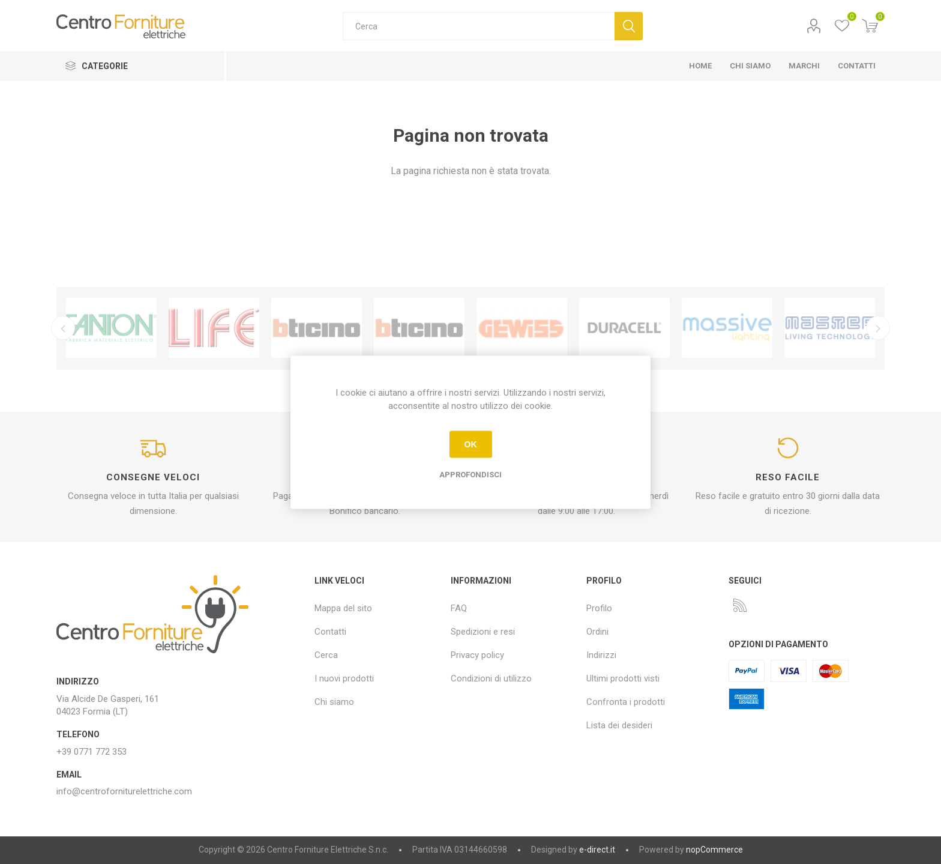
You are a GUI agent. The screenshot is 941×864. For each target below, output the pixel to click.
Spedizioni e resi (483, 631)
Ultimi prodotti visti (623, 678)
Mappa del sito (343, 608)
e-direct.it (597, 849)
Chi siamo (334, 701)
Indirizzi (601, 655)
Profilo (814, 26)
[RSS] (740, 605)
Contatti (330, 631)
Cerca (629, 26)
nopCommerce (714, 849)
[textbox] (479, 26)
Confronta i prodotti (625, 701)
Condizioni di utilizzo (491, 678)
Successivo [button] (879, 328)
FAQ (459, 608)
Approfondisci (470, 474)
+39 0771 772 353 (91, 751)
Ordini (597, 631)
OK (470, 444)
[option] (111, 328)
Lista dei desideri (619, 725)
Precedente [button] (62, 328)
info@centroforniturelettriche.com (124, 791)
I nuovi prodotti (344, 678)
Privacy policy (477, 655)
